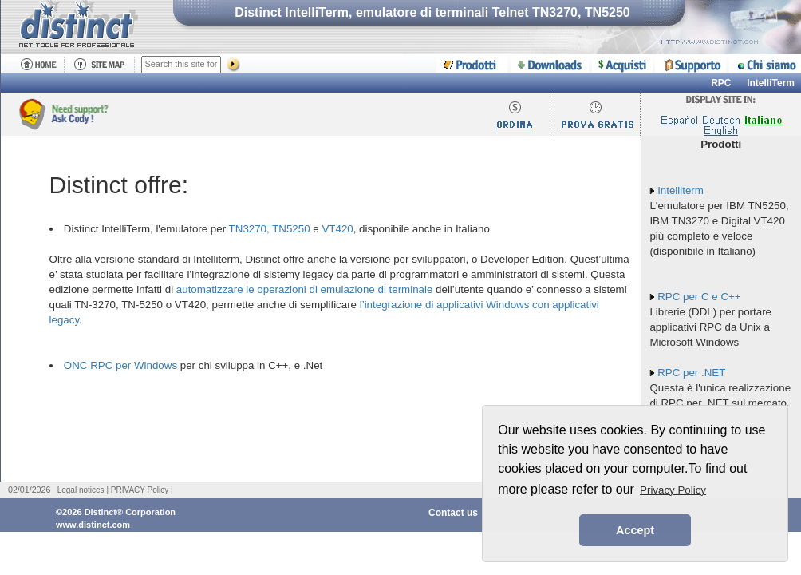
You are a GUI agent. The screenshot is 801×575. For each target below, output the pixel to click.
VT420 (337, 229)
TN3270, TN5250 (269, 229)
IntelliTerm (771, 83)
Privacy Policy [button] (673, 490)
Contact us (453, 512)
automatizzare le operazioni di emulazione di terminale (304, 289)
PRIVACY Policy (139, 490)
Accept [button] (635, 530)
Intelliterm (680, 190)
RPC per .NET (691, 373)
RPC (721, 83)
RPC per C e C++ (698, 297)
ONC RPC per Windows (120, 365)
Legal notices (81, 490)
